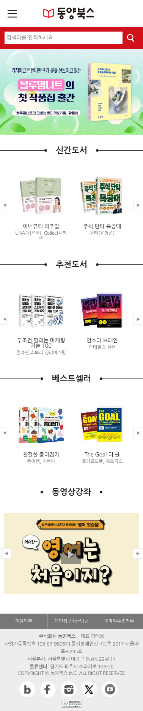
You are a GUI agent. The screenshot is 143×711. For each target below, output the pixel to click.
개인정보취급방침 (71, 621)
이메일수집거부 (119, 621)
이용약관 (23, 621)
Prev (6, 553)
